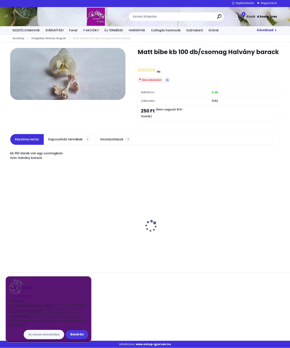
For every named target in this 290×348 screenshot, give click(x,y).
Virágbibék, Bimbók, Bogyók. (48, 38)
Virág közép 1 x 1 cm (26, 221)
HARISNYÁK (137, 30)
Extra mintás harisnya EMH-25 (240, 221)
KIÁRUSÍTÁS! (55, 30)
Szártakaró (194, 30)
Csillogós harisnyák (166, 30)
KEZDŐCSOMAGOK (26, 30)
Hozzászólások (115, 139)
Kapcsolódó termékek (69, 139)
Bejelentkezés (245, 3)
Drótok (214, 30)
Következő (265, 30)
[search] (188, 18)
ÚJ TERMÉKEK (113, 30)
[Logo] (33, 16)
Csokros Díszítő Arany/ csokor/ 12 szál (109, 221)
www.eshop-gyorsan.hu (153, 344)
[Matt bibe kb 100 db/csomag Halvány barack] (67, 74)
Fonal (73, 30)
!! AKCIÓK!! (91, 30)
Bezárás (77, 334)
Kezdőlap (18, 38)
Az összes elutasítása (43, 334)
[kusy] (23, 247)
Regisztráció (269, 3)
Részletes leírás (27, 139)
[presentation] (13, 220)
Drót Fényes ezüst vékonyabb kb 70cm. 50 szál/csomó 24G (178, 223)
